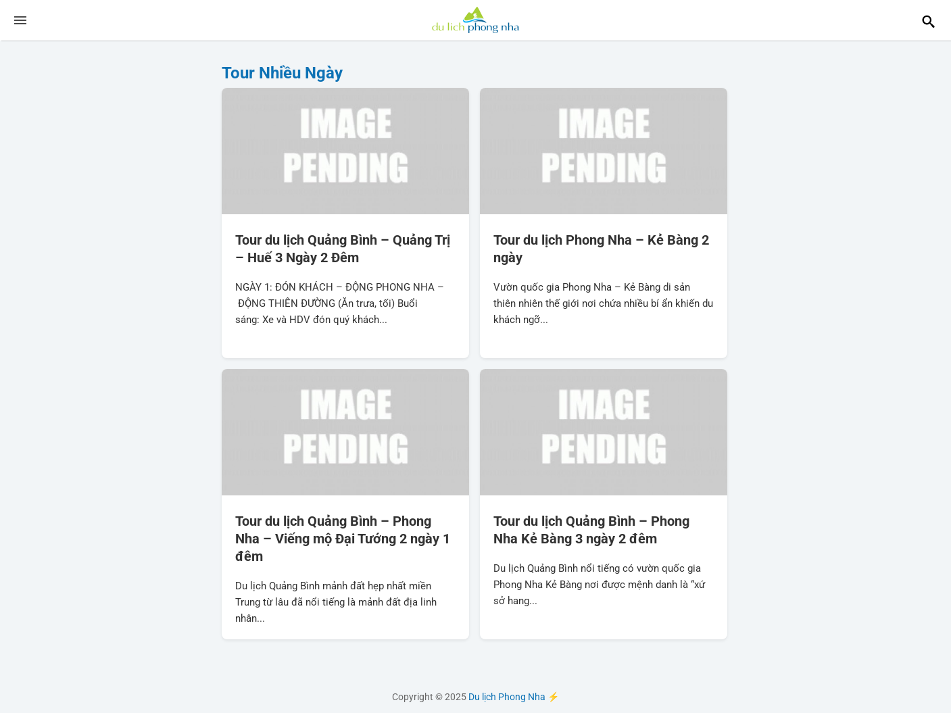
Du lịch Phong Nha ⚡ (475, 20)
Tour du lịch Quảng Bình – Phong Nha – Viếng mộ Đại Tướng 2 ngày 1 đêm (342, 538)
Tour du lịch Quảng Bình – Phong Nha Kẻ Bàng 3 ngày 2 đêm (591, 530)
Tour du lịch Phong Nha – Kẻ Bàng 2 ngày (601, 249)
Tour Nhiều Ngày (282, 73)
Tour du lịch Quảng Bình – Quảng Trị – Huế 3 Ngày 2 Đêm (342, 249)
